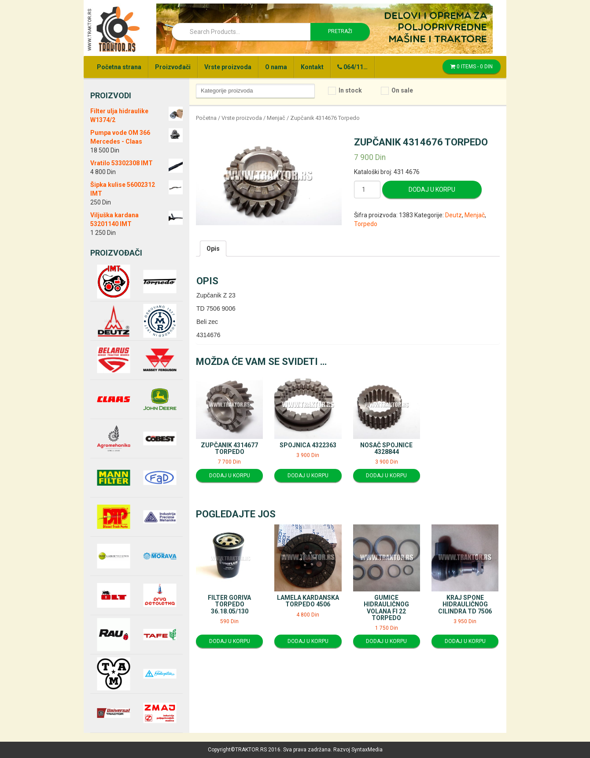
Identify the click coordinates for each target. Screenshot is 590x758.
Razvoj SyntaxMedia (358, 750)
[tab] (213, 248)
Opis (213, 248)
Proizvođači (173, 67)
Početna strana (119, 67)
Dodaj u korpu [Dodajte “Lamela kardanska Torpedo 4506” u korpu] (308, 641)
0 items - (471, 66)
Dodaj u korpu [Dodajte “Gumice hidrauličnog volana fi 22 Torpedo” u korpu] (386, 641)
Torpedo (365, 223)
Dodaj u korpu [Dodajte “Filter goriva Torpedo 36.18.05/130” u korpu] (229, 641)
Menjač (276, 118)
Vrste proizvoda (227, 67)
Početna (206, 118)
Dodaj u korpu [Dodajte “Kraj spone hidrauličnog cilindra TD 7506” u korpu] (465, 641)
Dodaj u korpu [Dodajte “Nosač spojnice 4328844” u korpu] (386, 475)
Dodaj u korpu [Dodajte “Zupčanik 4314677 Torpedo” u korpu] (229, 475)
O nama (276, 67)
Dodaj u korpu (432, 189)
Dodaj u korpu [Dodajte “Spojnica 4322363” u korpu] (308, 475)
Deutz (453, 215)
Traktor (113, 29)
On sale (402, 90)
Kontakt (312, 67)
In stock (350, 90)
